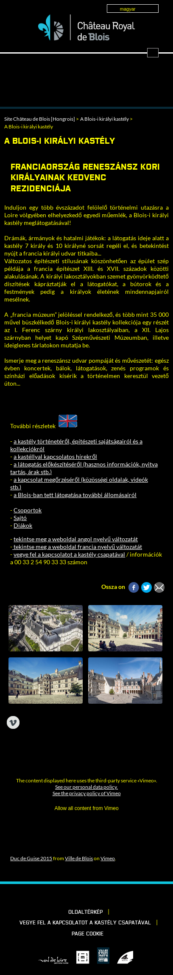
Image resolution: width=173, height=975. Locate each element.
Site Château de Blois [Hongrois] (39, 119)
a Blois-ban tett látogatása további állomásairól (75, 494)
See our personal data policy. (86, 787)
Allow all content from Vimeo (86, 808)
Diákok (23, 525)
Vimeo (107, 858)
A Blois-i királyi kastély (104, 119)
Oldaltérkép (85, 912)
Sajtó (20, 517)
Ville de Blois (79, 858)
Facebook (58, 895)
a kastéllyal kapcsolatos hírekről (55, 456)
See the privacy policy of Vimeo (87, 793)
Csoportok (28, 510)
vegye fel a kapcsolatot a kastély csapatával (69, 554)
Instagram (102, 895)
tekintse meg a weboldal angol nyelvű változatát (76, 539)
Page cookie (87, 934)
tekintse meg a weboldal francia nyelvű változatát (77, 546)
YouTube (116, 895)
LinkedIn (73, 895)
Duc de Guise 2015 (31, 858)
